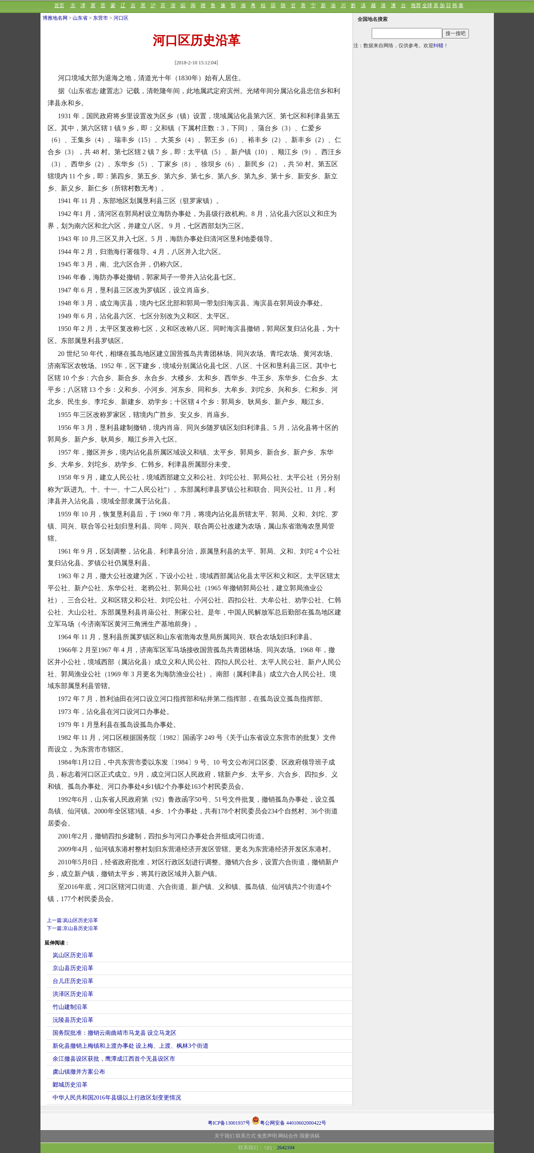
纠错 (438, 45)
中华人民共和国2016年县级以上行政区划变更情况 (117, 1098)
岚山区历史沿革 (73, 955)
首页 (59, 5)
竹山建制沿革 (70, 1007)
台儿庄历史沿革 (73, 981)
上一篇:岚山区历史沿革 (72, 920)
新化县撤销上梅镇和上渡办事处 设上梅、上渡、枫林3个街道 (131, 1046)
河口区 (120, 18)
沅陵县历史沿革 (73, 1020)
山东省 (80, 18)
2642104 (286, 1147)
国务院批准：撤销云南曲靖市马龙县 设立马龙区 (115, 1033)
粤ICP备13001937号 (229, 1123)
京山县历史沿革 (73, 968)
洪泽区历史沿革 (73, 994)
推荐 (416, 5)
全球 (427, 5)
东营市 (100, 18)
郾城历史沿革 (70, 1085)
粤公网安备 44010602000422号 (289, 1120)
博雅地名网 (55, 18)
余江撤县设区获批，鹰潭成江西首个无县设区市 (114, 1059)
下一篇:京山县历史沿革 (72, 928)
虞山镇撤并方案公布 (79, 1072)
